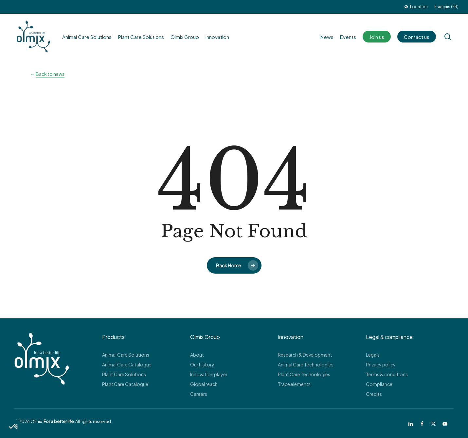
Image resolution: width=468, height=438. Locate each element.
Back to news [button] (50, 74)
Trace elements (294, 384)
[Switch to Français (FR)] (446, 6)
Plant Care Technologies (304, 374)
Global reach (204, 384)
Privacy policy (381, 364)
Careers (198, 394)
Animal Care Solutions (125, 355)
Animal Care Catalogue (127, 364)
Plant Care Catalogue (125, 384)
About (197, 355)
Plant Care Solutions (124, 374)
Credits (374, 394)
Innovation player (208, 374)
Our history (202, 364)
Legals (373, 355)
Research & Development (305, 355)
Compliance (379, 384)
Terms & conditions (387, 374)
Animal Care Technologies (305, 364)
